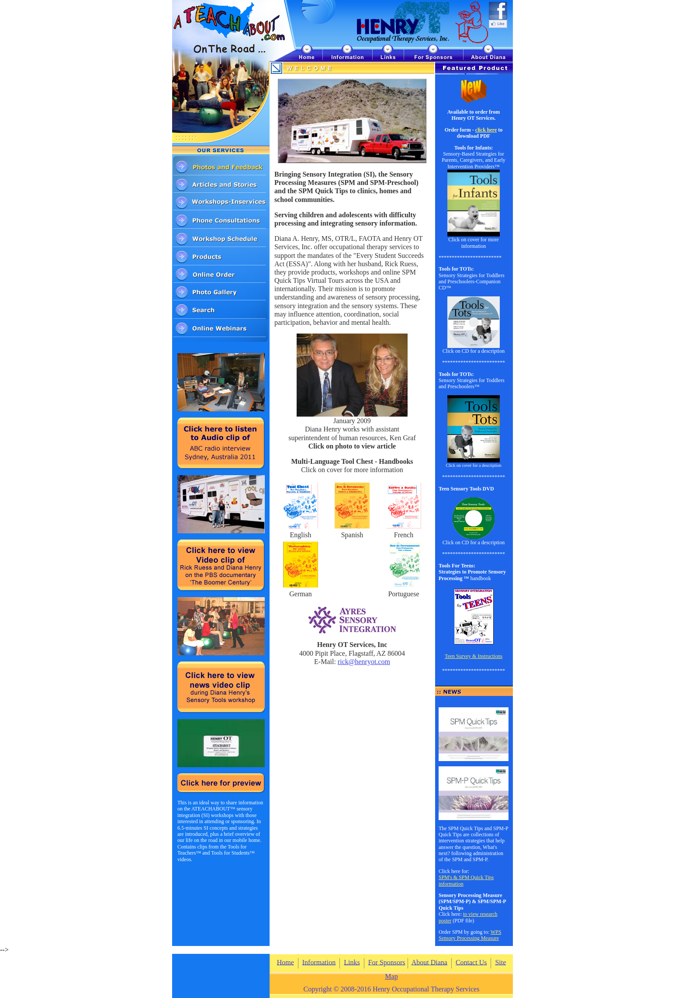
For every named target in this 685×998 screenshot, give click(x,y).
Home (285, 962)
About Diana (429, 962)
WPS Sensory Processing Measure (470, 935)
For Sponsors (386, 962)
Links (352, 962)
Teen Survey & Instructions (473, 656)
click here (486, 130)
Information (319, 962)
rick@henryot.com (364, 661)
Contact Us (471, 962)
